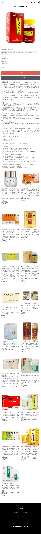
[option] (20, 27)
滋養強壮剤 (4, 63)
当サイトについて (20, 505)
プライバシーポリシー (20, 516)
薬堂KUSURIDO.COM (20, 6)
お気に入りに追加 (20, 77)
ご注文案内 (20, 508)
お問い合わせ (20, 520)
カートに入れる (20, 73)
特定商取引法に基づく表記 (20, 512)
